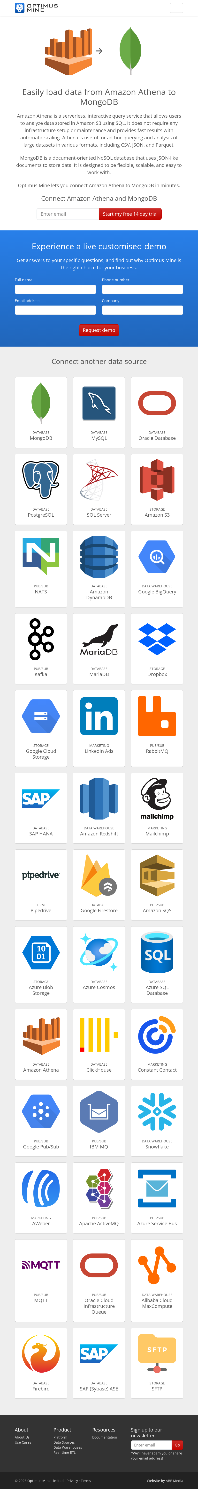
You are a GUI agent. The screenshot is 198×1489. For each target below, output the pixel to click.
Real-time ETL (64, 1452)
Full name (23, 280)
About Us (22, 1437)
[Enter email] (68, 214)
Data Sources (64, 1442)
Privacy (72, 1480)
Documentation (104, 1437)
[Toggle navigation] (176, 8)
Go (177, 1445)
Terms (86, 1480)
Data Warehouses (67, 1447)
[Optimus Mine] (36, 8)
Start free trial (130, 214)
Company (110, 300)
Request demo (99, 330)
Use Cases (23, 1442)
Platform (60, 1437)
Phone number (115, 280)
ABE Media (174, 1480)
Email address (27, 300)
